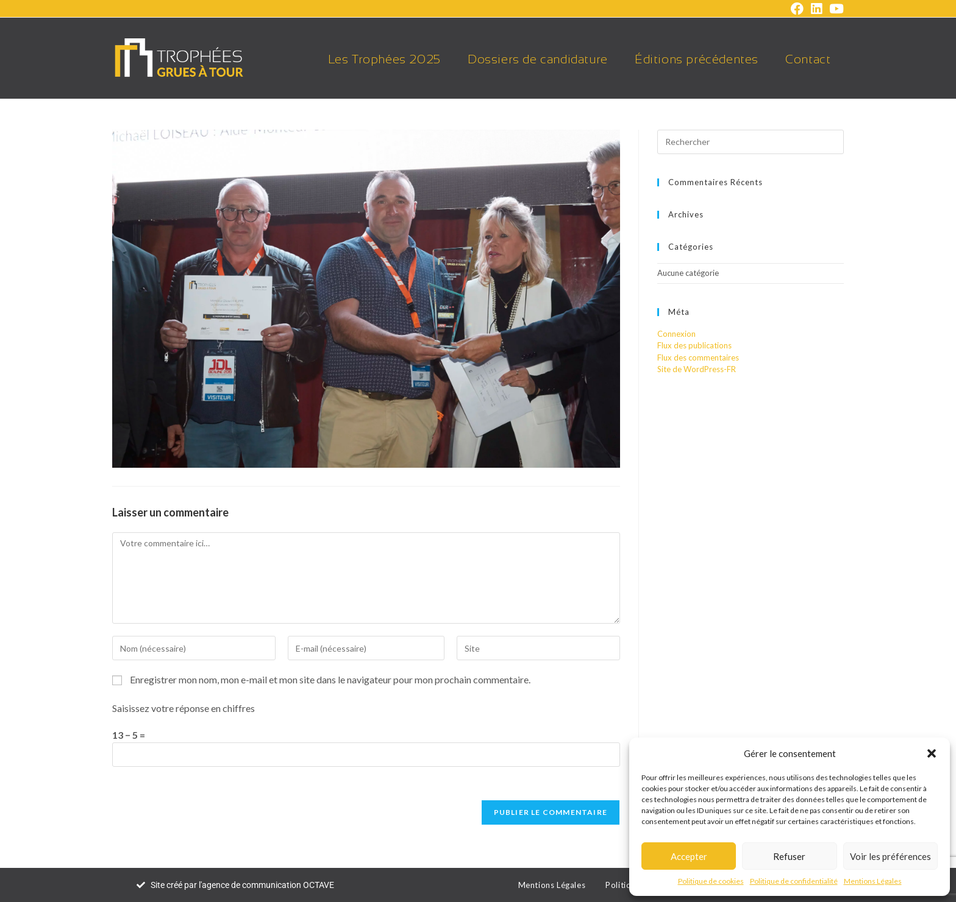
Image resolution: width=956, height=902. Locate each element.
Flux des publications (694, 345)
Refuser (789, 856)
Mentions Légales (873, 881)
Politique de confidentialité (794, 881)
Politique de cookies (711, 881)
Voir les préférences (890, 856)
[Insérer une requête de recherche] (750, 142)
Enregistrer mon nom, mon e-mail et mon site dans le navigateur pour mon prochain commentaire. (330, 679)
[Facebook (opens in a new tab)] (797, 8)
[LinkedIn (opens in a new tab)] (816, 8)
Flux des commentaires (698, 357)
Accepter (689, 856)
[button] (932, 753)
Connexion (676, 334)
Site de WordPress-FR (696, 369)
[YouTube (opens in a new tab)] (835, 8)
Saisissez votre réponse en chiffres (183, 708)
